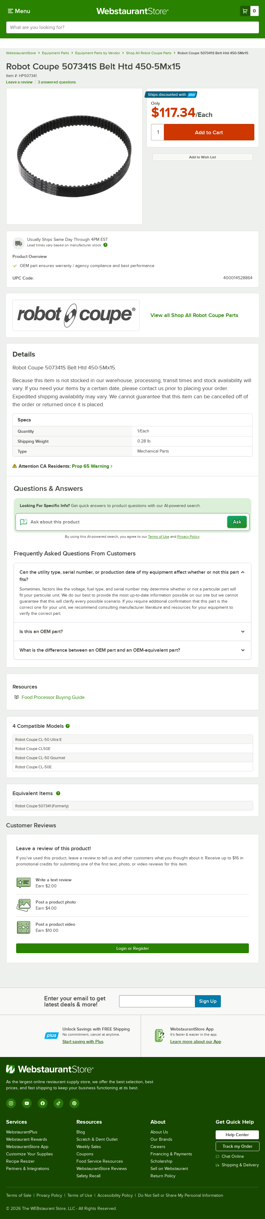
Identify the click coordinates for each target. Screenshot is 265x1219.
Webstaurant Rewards (26, 1139)
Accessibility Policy (115, 1195)
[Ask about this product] (132, 521)
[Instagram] (11, 1103)
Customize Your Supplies (29, 1154)
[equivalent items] (58, 793)
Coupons (85, 1154)
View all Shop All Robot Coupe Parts (194, 315)
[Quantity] (158, 132)
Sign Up (208, 1001)
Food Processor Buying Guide (72, 697)
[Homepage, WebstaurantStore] (133, 11)
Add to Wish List (202, 157)
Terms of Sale (18, 1195)
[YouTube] (27, 1103)
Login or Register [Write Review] (132, 948)
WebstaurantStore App (27, 1146)
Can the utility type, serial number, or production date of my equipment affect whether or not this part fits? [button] (129, 575)
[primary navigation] (19, 11)
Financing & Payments (171, 1154)
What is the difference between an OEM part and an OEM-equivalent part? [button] (99, 650)
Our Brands (161, 1139)
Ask (237, 522)
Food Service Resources (99, 1161)
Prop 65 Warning (90, 466)
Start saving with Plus (83, 1041)
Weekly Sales (88, 1146)
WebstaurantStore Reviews (101, 1168)
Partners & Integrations (27, 1168)
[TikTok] (58, 1103)
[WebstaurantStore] (82, 1069)
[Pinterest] (74, 1103)
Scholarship (161, 1161)
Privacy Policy (188, 536)
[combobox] (132, 27)
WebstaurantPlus (21, 1132)
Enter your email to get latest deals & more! (74, 1001)
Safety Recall (88, 1176)
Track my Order (238, 1146)
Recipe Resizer (20, 1161)
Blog (80, 1132)
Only (155, 103)
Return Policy (162, 1176)
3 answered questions (57, 82)
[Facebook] (43, 1103)
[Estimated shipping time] (105, 245)
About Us (159, 1132)
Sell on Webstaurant (169, 1168)
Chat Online (230, 1156)
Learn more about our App (195, 1041)
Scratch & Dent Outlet (97, 1139)
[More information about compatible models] (67, 726)
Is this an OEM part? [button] (41, 631)
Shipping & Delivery (237, 1165)
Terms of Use (158, 536)
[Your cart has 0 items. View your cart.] (249, 11)
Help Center (237, 1134)
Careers (157, 1146)
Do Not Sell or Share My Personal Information (180, 1195)
